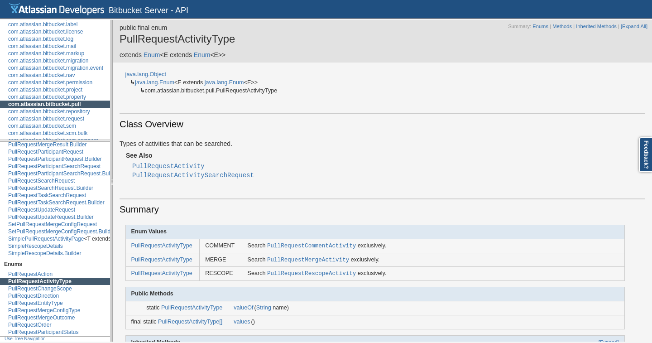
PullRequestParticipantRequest (45, 152)
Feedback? (646, 154)
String (263, 307)
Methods (562, 26)
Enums (540, 26)
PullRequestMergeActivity (308, 259)
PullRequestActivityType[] (190, 322)
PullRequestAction (30, 274)
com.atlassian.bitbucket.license (45, 32)
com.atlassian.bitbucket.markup (46, 53)
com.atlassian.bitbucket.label (42, 24)
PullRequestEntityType (35, 303)
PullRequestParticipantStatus (43, 332)
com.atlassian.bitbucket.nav (41, 75)
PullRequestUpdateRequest (41, 210)
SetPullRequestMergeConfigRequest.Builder (61, 231)
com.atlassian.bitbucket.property (47, 97)
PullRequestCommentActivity (311, 245)
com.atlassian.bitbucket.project (45, 90)
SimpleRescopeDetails (35, 246)
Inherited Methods (596, 26)
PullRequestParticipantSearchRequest (54, 166)
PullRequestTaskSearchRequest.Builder (56, 202)
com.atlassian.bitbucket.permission (50, 82)
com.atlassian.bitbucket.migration (48, 61)
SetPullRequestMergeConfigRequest (52, 224)
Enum (152, 54)
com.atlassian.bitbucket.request (46, 119)
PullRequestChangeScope (40, 288)
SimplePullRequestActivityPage (46, 239)
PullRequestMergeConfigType (44, 310)
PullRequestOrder (29, 325)
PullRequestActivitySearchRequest (193, 174)
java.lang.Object (145, 74)
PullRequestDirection (33, 296)
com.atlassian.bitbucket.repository (49, 111)
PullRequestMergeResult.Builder (47, 144)
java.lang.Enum (154, 82)
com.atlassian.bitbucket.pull (44, 104)
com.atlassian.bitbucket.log (40, 39)
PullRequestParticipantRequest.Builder (55, 159)
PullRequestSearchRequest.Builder (50, 188)
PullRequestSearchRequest (41, 181)
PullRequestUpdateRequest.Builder (51, 217)
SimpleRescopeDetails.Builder (44, 253)
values (242, 322)
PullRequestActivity (168, 165)
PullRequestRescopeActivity (311, 273)
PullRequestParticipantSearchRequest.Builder (63, 173)
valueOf (243, 307)
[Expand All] (634, 26)
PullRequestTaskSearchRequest (47, 195)
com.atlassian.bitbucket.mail (42, 46)
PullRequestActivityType (40, 281)
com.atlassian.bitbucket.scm (42, 126)
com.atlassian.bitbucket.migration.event (55, 68)
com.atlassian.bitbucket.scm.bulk (47, 133)
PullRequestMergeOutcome (41, 317)
